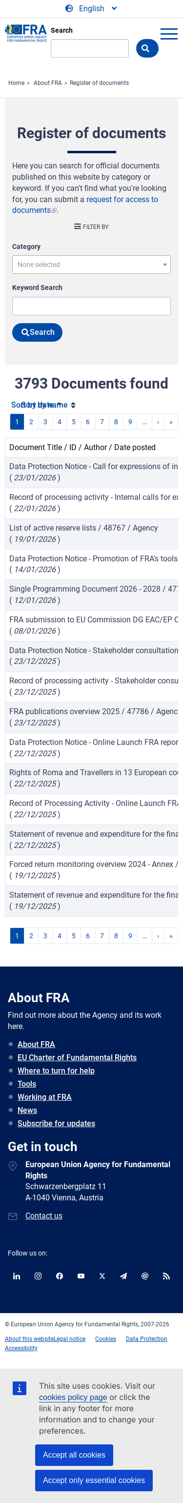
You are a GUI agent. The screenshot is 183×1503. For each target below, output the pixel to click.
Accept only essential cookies (94, 1480)
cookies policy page (73, 1397)
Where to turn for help (56, 1070)
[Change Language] (92, 9)
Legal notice (69, 1339)
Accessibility (21, 1348)
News (27, 1110)
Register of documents (99, 83)
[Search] (90, 48)
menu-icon (169, 33)
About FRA (48, 83)
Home (16, 83)
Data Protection (146, 1339)
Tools (27, 1084)
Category (26, 246)
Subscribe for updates (56, 1123)
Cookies (105, 1339)
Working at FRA (45, 1097)
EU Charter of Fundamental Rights (77, 1057)
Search (62, 30)
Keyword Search (37, 287)
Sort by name (44, 405)
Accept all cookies (74, 1455)
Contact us (43, 1215)
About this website (29, 1339)
